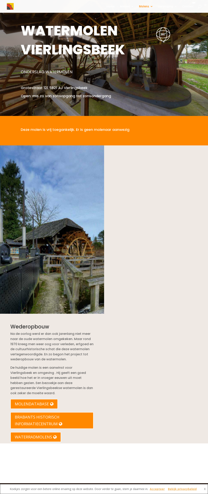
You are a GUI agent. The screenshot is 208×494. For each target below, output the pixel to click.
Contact (188, 6)
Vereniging (165, 6)
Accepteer (157, 489)
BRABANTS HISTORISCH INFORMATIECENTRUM (38, 420)
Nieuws (125, 6)
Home (110, 6)
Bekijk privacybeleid (182, 489)
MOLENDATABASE (34, 404)
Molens (144, 6)
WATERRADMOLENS (36, 437)
